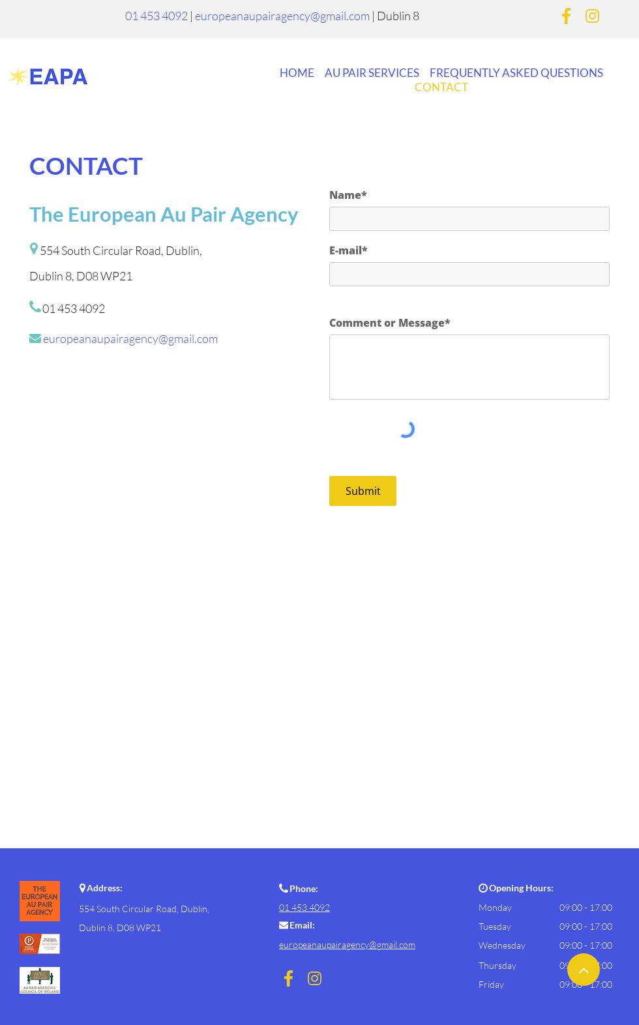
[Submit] (362, 491)
